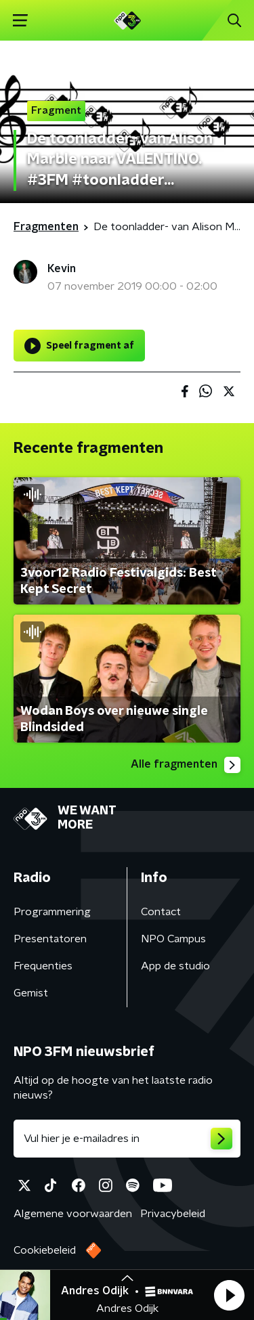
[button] (229, 1295)
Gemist (31, 993)
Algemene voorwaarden (73, 1213)
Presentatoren (50, 938)
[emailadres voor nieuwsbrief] (127, 1139)
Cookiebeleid (45, 1250)
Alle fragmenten (185, 765)
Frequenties (43, 966)
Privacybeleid (172, 1213)
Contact (161, 911)
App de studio (175, 966)
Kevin (61, 268)
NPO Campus (173, 938)
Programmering (52, 911)
